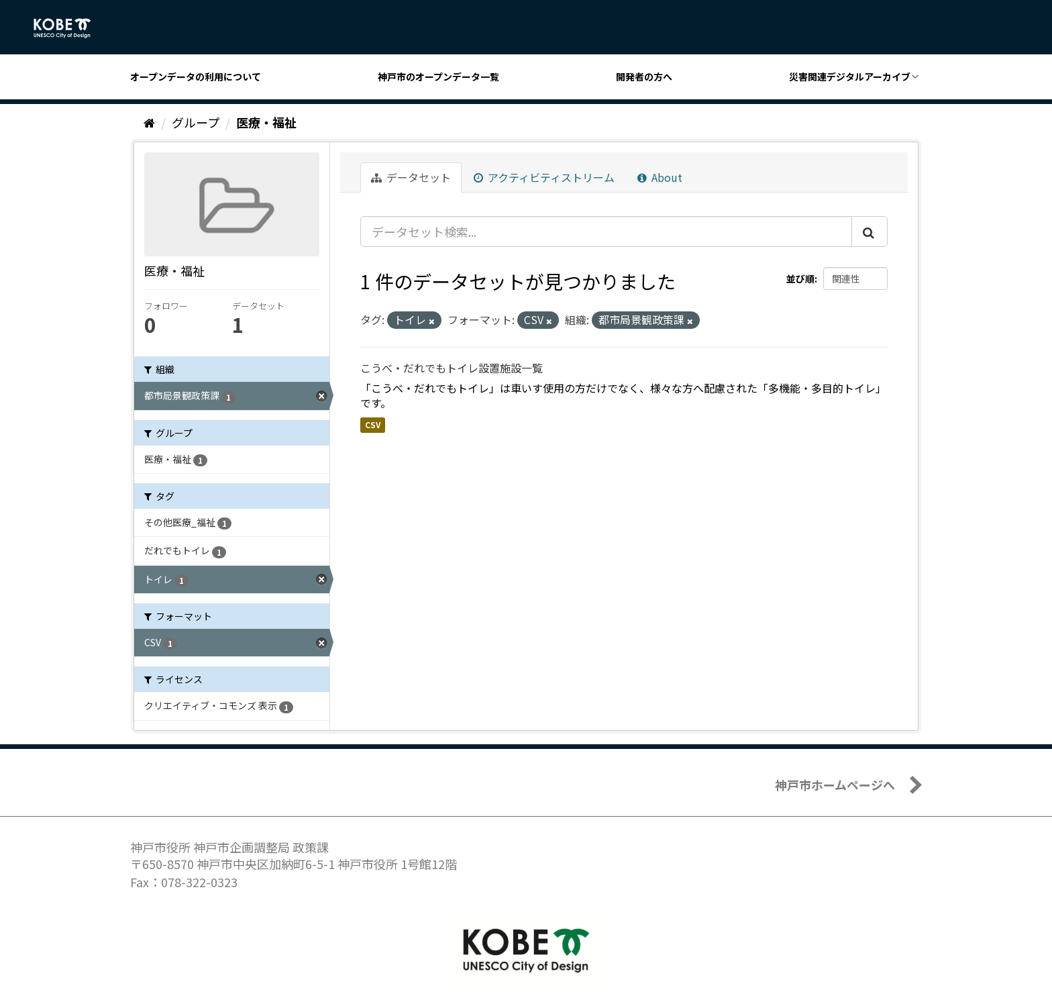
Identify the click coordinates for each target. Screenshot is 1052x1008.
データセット (411, 177)
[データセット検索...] (606, 231)
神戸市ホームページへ (835, 784)
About (659, 177)
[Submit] (869, 231)
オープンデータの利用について (195, 76)
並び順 (800, 278)
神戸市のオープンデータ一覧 (438, 76)
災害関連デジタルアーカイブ (849, 76)
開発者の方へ (644, 76)
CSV (372, 424)
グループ (195, 122)
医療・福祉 (266, 122)
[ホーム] (149, 122)
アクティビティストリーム (544, 177)
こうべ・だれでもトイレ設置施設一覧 (451, 368)
